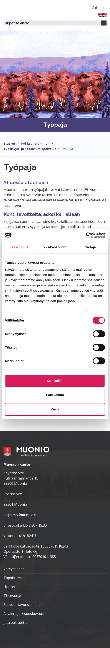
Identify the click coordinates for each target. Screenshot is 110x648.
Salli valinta (55, 395)
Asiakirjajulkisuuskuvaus (23, 613)
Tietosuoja (12, 595)
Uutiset (9, 586)
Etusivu (9, 143)
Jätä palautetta (15, 622)
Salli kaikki (55, 381)
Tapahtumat (13, 577)
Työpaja (67, 149)
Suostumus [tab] (19, 247)
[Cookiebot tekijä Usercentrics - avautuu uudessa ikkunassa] (86, 235)
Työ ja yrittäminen (34, 143)
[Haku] (104, 23)
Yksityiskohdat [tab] (55, 247)
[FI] (102, 14)
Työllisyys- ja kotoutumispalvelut (29, 149)
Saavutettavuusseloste (22, 604)
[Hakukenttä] (52, 23)
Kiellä (55, 409)
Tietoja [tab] (90, 247)
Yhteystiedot (13, 568)
